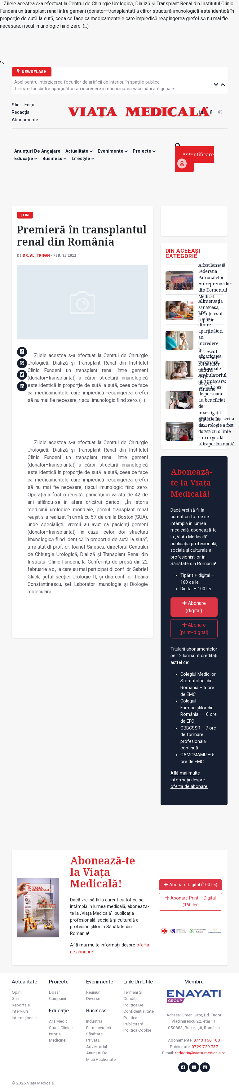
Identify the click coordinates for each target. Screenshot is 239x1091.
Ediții (29, 105)
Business (54, 158)
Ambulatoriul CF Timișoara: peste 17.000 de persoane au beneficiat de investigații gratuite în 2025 (212, 400)
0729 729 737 (205, 1046)
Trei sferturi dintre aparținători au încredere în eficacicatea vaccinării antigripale (94, 88)
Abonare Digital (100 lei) (190, 884)
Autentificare (195, 159)
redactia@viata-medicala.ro (200, 1052)
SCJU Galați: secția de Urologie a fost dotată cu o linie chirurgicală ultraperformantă (216, 431)
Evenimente (113, 151)
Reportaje (21, 1004)
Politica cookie (137, 1030)
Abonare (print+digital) (193, 628)
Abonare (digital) (194, 607)
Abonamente (25, 119)
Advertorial (96, 1046)
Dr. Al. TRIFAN (36, 255)
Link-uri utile (138, 981)
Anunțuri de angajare (37, 151)
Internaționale (24, 1017)
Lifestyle (83, 158)
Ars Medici (59, 1021)
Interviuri (20, 1011)
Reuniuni (93, 992)
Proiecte (144, 151)
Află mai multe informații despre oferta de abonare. (189, 780)
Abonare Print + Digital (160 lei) (190, 901)
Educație (26, 158)
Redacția (20, 112)
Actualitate (79, 151)
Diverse (93, 998)
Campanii (57, 998)
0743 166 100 (206, 1040)
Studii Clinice (61, 1027)
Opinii (17, 992)
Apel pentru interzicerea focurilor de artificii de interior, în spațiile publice (87, 82)
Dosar (54, 992)
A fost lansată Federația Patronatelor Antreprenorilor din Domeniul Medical (215, 280)
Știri (16, 105)
